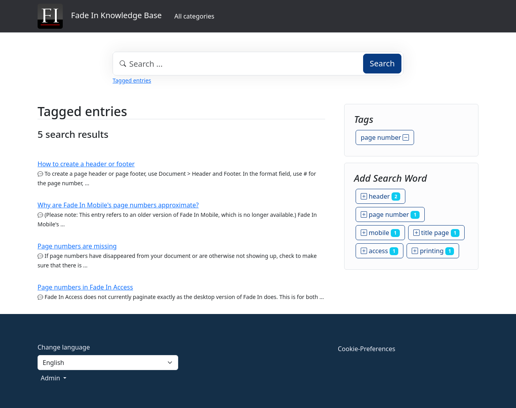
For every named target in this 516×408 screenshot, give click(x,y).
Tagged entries (132, 80)
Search (382, 63)
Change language (64, 347)
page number (385, 137)
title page (436, 232)
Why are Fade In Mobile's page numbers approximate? (118, 205)
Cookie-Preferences (366, 348)
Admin (51, 378)
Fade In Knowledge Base (100, 16)
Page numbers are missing (77, 246)
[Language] (108, 362)
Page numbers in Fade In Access (85, 287)
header (380, 196)
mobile (380, 232)
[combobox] (258, 63)
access (379, 250)
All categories (194, 16)
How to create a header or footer (86, 164)
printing (433, 250)
